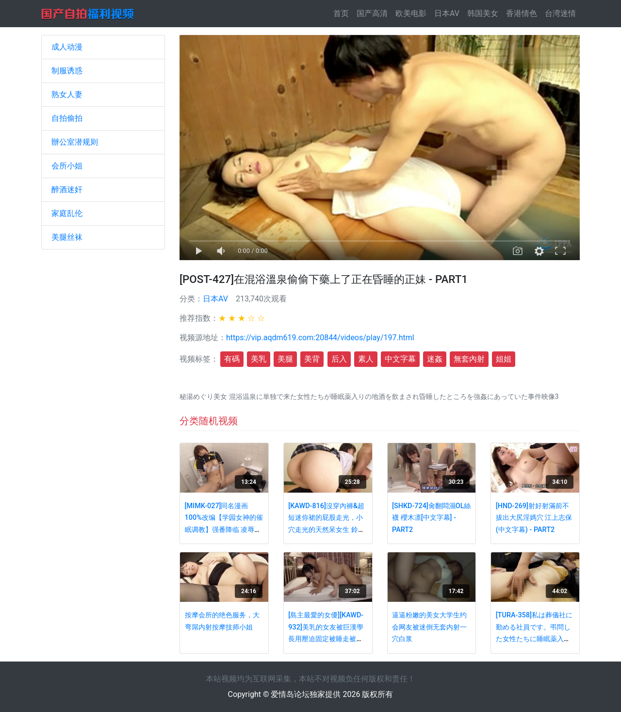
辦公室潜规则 (74, 142)
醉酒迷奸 (66, 189)
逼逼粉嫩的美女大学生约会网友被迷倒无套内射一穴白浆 (429, 627)
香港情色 (521, 13)
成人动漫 (66, 46)
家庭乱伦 (66, 213)
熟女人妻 (66, 94)
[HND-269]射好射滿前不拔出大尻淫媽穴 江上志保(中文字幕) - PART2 (534, 518)
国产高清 (372, 13)
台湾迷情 (560, 13)
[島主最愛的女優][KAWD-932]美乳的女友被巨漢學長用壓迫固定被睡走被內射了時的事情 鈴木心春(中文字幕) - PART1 (327, 639)
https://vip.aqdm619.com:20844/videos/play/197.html (320, 337)
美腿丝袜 (66, 237)
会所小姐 (66, 165)
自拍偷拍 (66, 118)
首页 (343, 13)
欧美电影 (410, 13)
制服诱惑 (66, 70)
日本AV (446, 13)
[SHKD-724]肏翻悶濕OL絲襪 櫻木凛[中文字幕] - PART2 (431, 518)
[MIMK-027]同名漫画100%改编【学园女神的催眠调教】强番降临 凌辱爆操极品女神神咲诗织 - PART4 (224, 530)
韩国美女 (482, 13)
